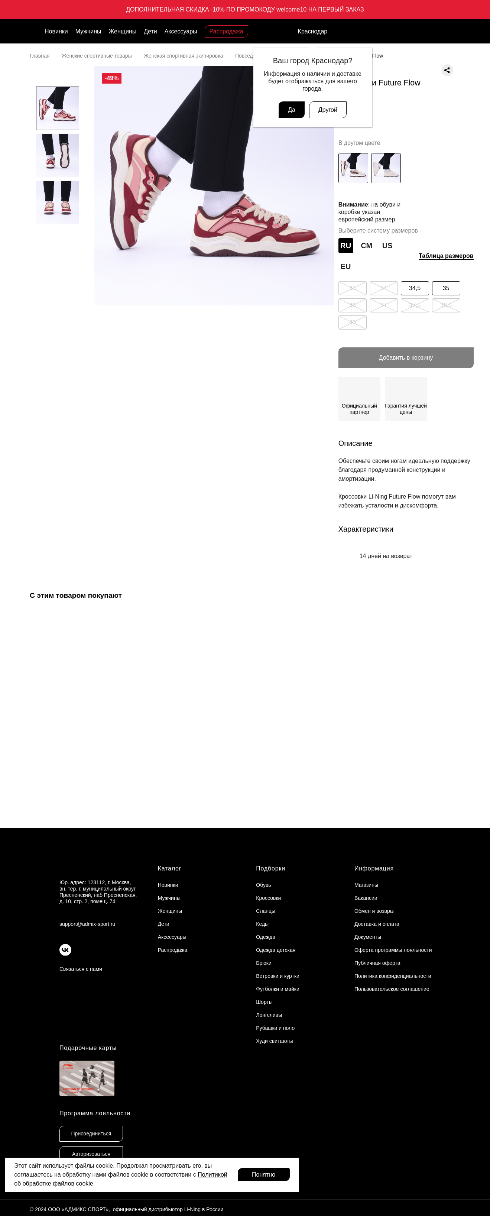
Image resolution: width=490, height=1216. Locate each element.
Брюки (263, 963)
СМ (366, 245)
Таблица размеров (446, 256)
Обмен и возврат (374, 911)
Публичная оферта (377, 963)
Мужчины (88, 31)
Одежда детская (275, 950)
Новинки (56, 31)
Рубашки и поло (275, 1028)
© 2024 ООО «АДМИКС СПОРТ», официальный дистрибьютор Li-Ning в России (126, 1209)
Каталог (170, 868)
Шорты (264, 1002)
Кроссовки (268, 898)
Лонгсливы (269, 1015)
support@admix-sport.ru (87, 924)
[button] (57, 305)
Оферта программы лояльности (393, 950)
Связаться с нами (80, 969)
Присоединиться (91, 1133)
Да (291, 110)
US (387, 245)
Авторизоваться (91, 1154)
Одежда (265, 937)
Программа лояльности (94, 1113)
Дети (150, 31)
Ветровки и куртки (277, 976)
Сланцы (265, 911)
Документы (367, 937)
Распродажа (226, 31)
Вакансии (365, 898)
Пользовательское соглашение (391, 989)
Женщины (123, 31)
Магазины (366, 885)
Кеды (262, 924)
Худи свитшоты (274, 1041)
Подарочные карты (88, 1048)
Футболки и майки (277, 989)
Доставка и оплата (376, 924)
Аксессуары (181, 31)
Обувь (263, 885)
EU (346, 266)
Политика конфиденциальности (392, 976)
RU (345, 245)
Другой (327, 110)
